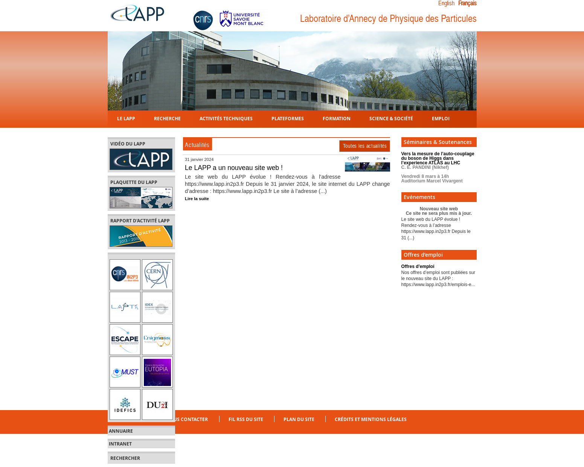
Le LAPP (126, 118)
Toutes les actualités (365, 145)
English (446, 3)
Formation (337, 118)
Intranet (120, 444)
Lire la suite (197, 198)
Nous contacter (187, 419)
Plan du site (299, 419)
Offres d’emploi (418, 266)
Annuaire (121, 431)
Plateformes (287, 118)
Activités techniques (226, 118)
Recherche (167, 118)
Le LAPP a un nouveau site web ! (234, 167)
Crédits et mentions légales (371, 419)
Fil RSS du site (246, 419)
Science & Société (391, 118)
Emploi (441, 118)
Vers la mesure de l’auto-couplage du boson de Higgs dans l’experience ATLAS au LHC (437, 167)
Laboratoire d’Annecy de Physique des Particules (388, 18)
